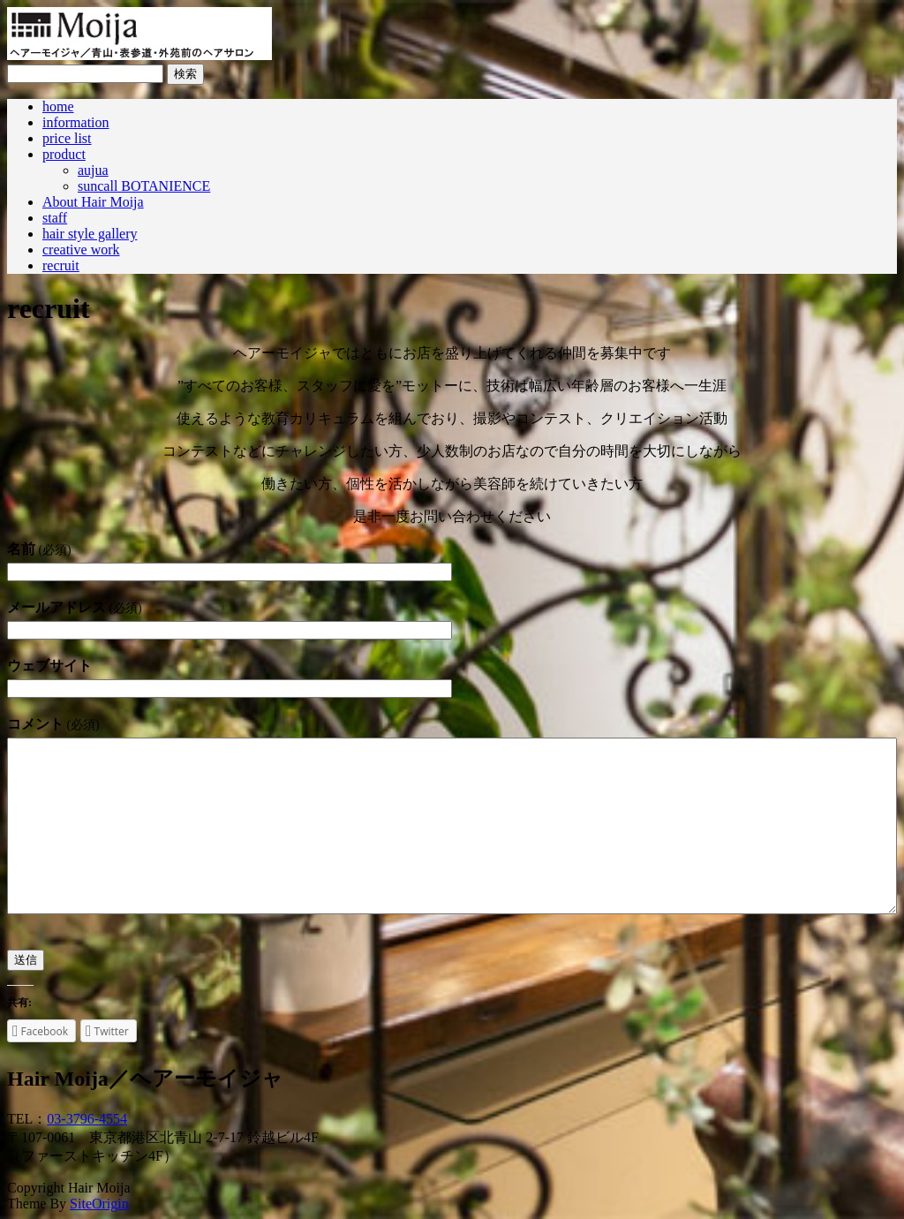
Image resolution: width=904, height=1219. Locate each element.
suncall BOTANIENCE (144, 185)
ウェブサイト (49, 665)
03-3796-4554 (87, 1118)
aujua (93, 170)
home (58, 106)
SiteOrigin (99, 1203)
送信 (25, 959)
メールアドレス (74, 607)
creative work (81, 249)
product (64, 154)
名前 (39, 548)
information (75, 122)
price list (67, 138)
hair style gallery (90, 233)
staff (54, 217)
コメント (53, 723)
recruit (60, 265)
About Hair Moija (93, 201)
